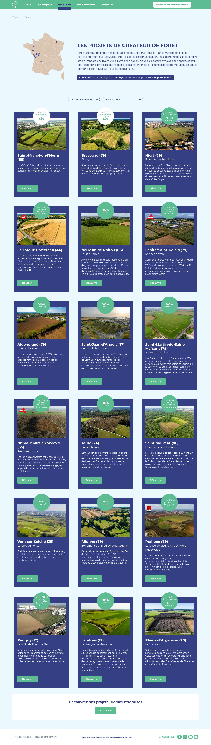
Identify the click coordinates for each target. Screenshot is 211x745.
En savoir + (105, 710)
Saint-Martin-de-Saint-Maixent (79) (169, 348)
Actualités (107, 4)
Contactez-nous (166, 737)
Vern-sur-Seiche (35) (35, 544)
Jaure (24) (90, 445)
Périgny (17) (33, 642)
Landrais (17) (97, 642)
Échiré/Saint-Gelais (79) (166, 252)
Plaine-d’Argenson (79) (165, 642)
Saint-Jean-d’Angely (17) (103, 346)
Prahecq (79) (169, 546)
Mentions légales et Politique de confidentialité (35, 737)
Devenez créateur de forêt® (172, 4)
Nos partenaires (86, 4)
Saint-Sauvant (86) (162, 445)
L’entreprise (45, 4)
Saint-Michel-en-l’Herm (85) (38, 157)
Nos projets (64, 4)
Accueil (28, 4)
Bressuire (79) (93, 157)
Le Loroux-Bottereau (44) (39, 250)
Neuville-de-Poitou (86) (102, 252)
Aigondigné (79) (31, 346)
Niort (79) (160, 157)
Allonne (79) (104, 544)
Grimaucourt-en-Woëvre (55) (41, 447)
